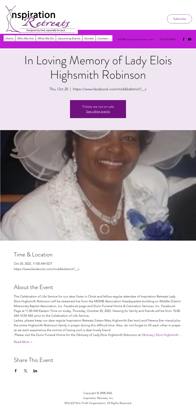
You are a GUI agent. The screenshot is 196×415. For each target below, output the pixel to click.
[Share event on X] (25, 370)
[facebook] (184, 39)
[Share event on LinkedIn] (35, 370)
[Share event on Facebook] (16, 370)
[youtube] (190, 39)
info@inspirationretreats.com (135, 39)
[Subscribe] (179, 18)
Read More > (23, 342)
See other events (98, 111)
